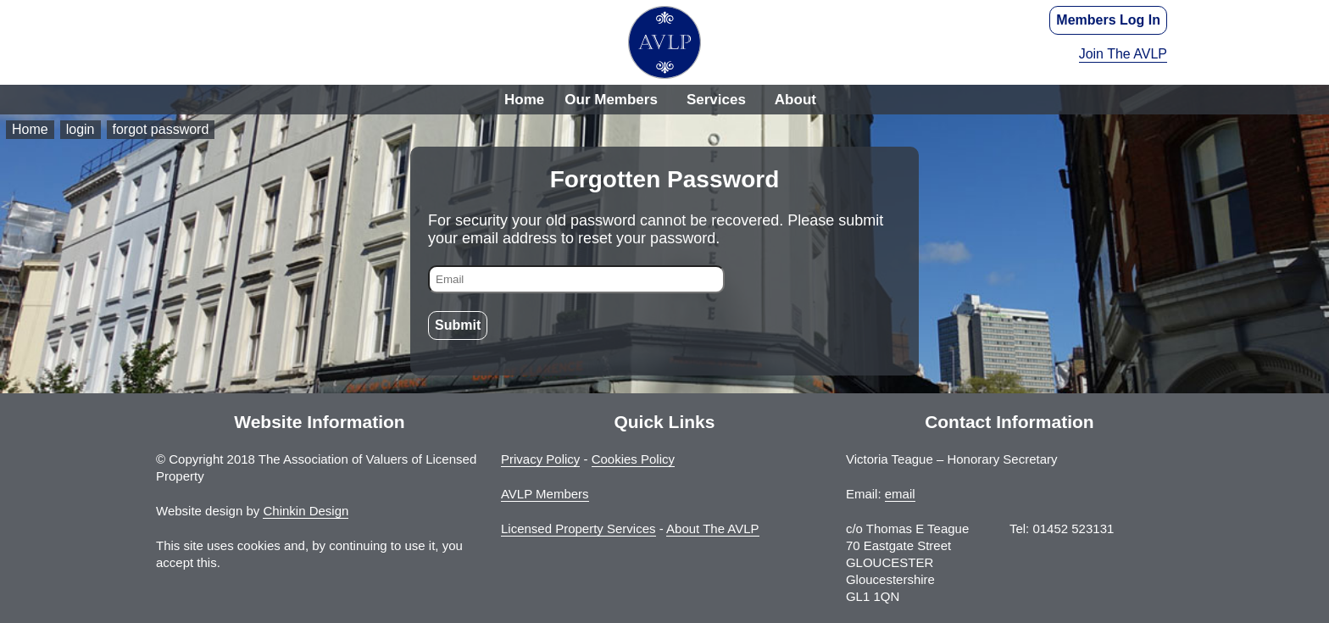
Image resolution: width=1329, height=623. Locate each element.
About (795, 100)
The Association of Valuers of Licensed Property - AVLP (664, 42)
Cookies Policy (633, 459)
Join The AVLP (1123, 54)
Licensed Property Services (578, 528)
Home (524, 100)
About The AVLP (712, 528)
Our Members (611, 100)
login (80, 129)
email (900, 494)
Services (716, 100)
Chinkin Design (305, 510)
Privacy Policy (540, 459)
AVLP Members (545, 494)
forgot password (161, 129)
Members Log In (1108, 20)
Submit (458, 325)
